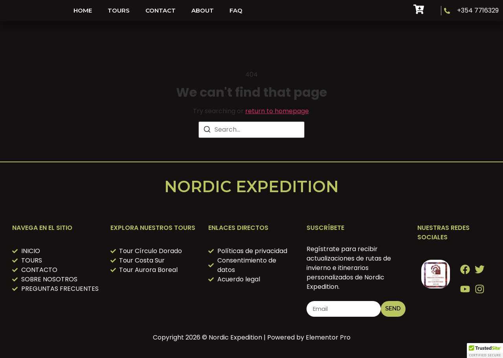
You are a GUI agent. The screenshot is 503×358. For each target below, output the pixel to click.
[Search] (207, 130)
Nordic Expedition (251, 186)
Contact (160, 10)
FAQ (235, 10)
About (202, 10)
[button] (485, 350)
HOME (82, 10)
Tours (119, 10)
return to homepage (277, 111)
